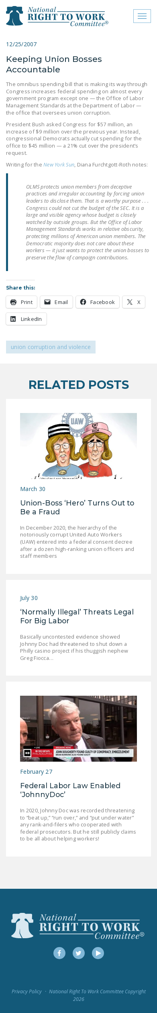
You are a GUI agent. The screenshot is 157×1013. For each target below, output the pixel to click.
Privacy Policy (27, 991)
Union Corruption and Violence (51, 347)
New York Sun (58, 164)
